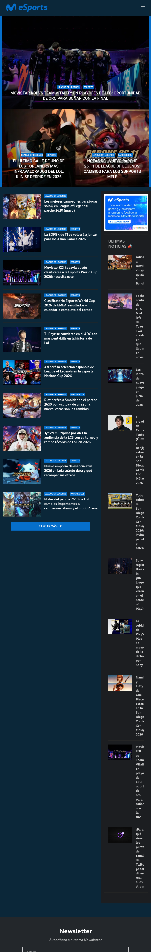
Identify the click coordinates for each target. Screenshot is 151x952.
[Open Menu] (143, 8)
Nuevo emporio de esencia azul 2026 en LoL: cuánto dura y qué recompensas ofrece (68, 470)
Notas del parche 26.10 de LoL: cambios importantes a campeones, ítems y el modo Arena (71, 504)
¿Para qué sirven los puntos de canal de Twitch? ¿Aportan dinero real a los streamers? (140, 858)
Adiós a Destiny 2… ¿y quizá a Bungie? (140, 270)
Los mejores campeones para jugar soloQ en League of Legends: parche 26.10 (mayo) (70, 206)
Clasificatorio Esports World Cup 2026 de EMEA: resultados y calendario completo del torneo (69, 305)
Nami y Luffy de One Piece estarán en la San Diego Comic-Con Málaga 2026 (140, 705)
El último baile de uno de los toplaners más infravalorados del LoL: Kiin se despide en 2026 (38, 169)
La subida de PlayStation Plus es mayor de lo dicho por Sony (140, 643)
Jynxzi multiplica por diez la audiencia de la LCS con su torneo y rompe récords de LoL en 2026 (71, 440)
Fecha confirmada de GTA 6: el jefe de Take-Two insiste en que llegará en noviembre (140, 326)
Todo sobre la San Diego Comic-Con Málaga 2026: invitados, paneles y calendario (140, 521)
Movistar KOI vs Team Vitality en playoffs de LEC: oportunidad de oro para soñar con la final (75, 96)
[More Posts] (50, 526)
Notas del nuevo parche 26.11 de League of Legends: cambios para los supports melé (112, 169)
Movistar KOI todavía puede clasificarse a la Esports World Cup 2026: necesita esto (70, 272)
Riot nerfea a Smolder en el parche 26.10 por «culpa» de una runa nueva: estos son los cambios (70, 406)
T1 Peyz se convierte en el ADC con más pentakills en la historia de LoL (70, 338)
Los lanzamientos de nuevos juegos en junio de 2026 (140, 387)
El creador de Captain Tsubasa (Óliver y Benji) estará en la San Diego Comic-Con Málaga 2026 (140, 450)
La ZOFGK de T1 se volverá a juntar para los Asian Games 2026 (70, 236)
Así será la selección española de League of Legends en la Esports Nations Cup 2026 (69, 374)
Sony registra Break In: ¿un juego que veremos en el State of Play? (140, 584)
